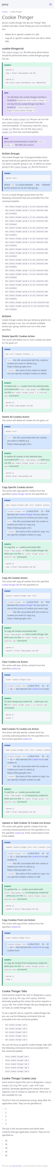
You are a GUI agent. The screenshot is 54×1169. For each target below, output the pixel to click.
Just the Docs (17, 1166)
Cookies (5, 12)
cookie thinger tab (19, 494)
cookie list (15, 668)
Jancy (5, 4)
